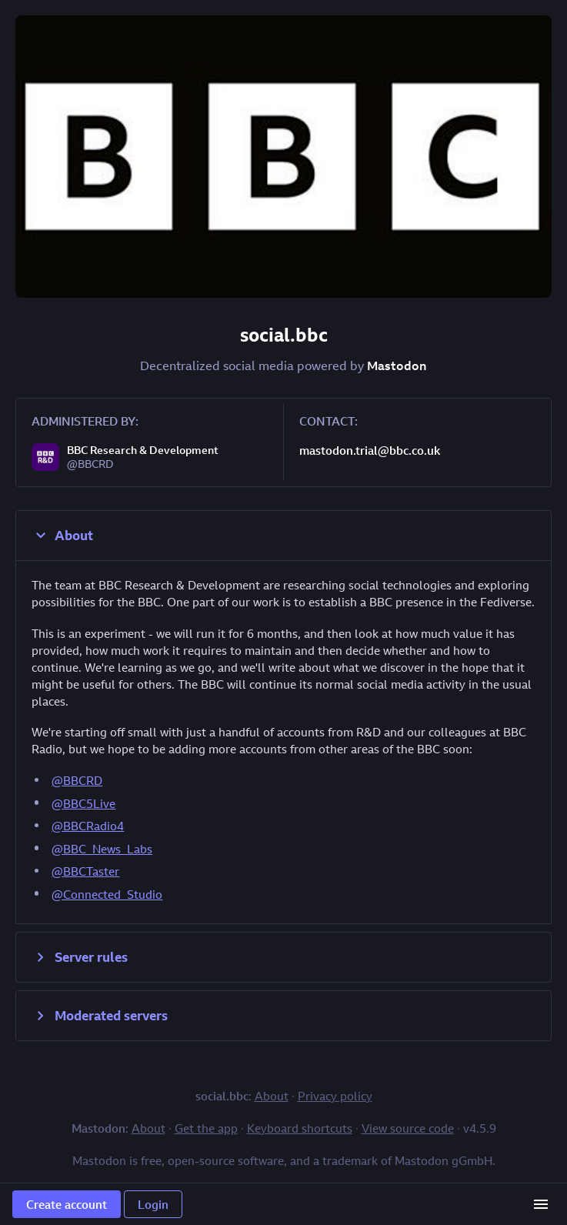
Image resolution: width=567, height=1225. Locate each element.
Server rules (80, 957)
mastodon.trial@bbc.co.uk (369, 450)
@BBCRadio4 (88, 825)
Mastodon (397, 365)
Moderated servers (100, 1015)
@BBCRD (77, 780)
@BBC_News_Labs (102, 848)
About (62, 535)
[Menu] (541, 1204)
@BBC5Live (83, 803)
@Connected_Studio (107, 894)
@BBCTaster (85, 871)
